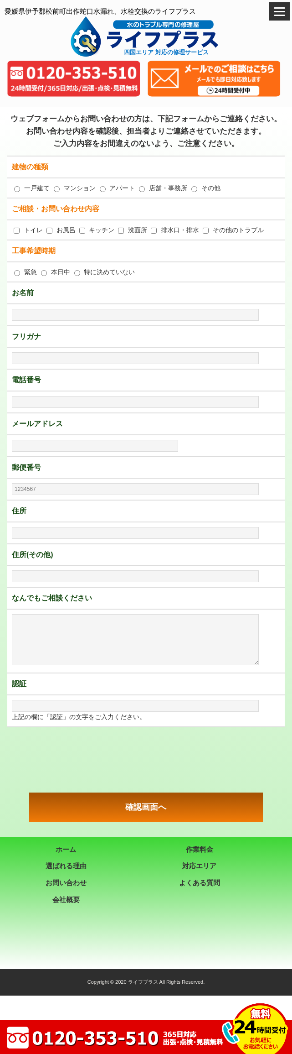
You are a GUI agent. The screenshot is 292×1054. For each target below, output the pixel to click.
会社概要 (66, 899)
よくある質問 (199, 883)
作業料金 (199, 849)
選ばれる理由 (66, 866)
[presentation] (146, 759)
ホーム (66, 849)
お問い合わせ (66, 883)
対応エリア (199, 866)
